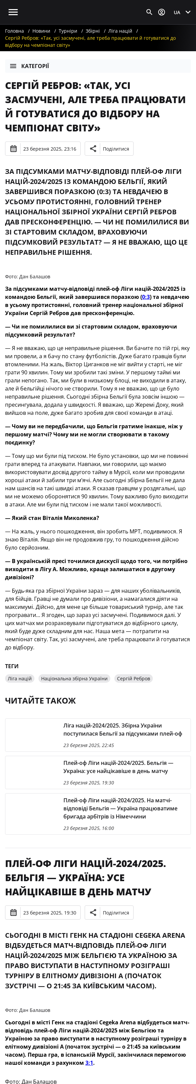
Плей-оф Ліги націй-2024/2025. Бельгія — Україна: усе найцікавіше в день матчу (85, 877)
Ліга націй (120, 31)
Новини (41, 31)
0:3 (146, 297)
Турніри (68, 31)
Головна (14, 31)
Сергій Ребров (133, 678)
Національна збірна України (74, 678)
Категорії (29, 66)
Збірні (93, 31)
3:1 (89, 1062)
